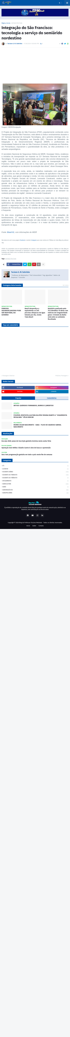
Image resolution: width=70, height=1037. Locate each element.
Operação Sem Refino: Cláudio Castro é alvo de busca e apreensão (26, 448)
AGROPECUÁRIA (35, 493)
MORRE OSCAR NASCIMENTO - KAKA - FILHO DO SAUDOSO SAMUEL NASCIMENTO (37, 426)
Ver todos (65, 285)
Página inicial (6, 23)
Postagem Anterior (8, 376)
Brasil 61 (10, 232)
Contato (41, 526)
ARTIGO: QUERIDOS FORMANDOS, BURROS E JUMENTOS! (34, 405)
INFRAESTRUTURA (16, 23)
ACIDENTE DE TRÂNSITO (35, 478)
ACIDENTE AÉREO (35, 472)
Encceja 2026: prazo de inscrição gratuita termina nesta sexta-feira (26, 441)
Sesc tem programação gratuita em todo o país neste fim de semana (27, 455)
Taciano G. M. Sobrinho (20, 272)
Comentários (51, 398)
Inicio (28, 526)
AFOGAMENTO (35, 481)
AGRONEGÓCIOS (35, 490)
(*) (35, 466)
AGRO (35, 487)
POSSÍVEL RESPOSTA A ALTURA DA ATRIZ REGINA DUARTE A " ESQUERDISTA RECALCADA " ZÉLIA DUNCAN (40, 416)
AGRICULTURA (35, 484)
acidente (35, 469)
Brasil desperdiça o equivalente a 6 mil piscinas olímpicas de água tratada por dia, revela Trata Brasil (35, 313)
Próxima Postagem (61, 376)
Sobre (34, 526)
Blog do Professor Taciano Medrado (30, 522)
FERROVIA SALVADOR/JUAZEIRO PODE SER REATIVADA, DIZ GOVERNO (11, 312)
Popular (18, 398)
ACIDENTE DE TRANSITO (35, 475)
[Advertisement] (35, 64)
